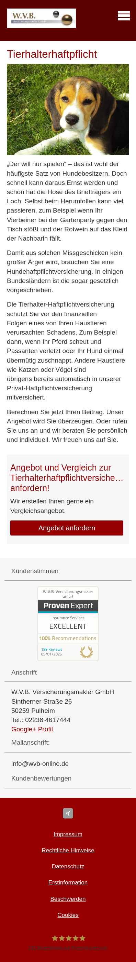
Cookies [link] (67, 915)
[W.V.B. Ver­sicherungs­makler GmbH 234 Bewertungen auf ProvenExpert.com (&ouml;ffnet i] (68, 942)
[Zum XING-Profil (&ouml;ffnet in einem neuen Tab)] (68, 813)
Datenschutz (68, 866)
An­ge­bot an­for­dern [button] (66, 528)
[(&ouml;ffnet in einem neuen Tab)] (68, 659)
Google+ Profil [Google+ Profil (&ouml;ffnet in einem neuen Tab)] (32, 729)
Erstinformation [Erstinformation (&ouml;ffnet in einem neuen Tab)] (68, 882)
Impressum (68, 834)
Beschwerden (68, 899)
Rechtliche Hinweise (68, 850)
